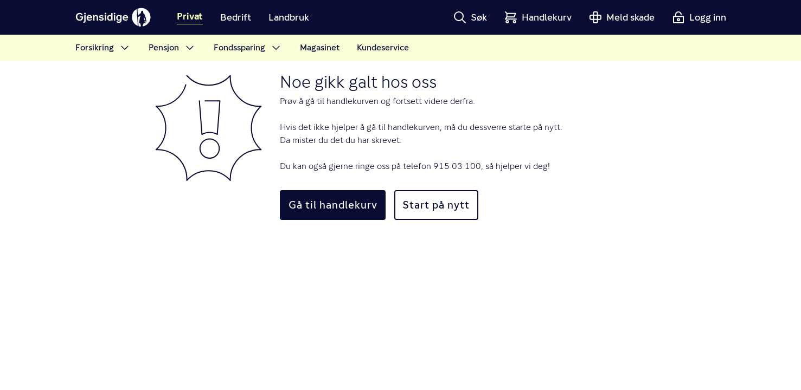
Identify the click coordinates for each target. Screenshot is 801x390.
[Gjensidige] (113, 17)
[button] (470, 17)
